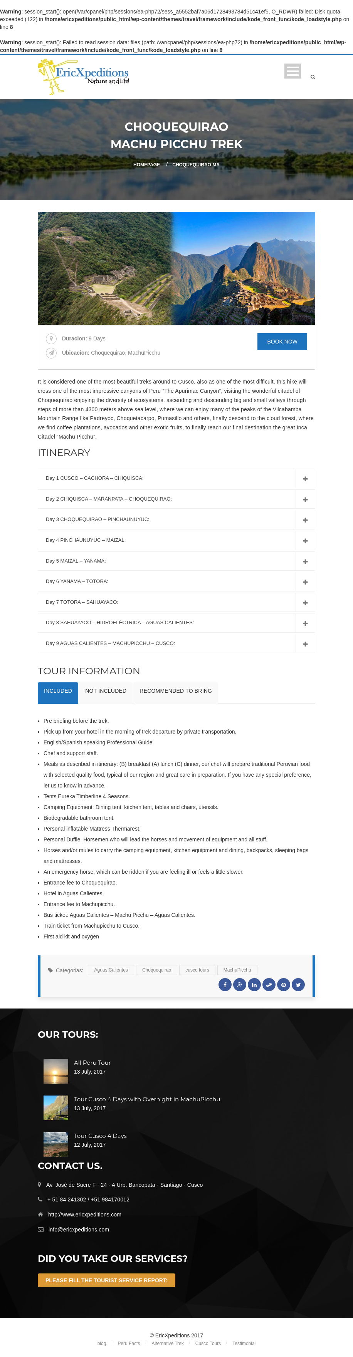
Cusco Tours (208, 1343)
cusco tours (197, 970)
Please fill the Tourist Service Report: (106, 1280)
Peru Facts (129, 1343)
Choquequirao (156, 970)
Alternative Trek (167, 1343)
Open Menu (292, 71)
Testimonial (244, 1343)
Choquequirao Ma (196, 165)
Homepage (146, 165)
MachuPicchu (237, 970)
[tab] (58, 693)
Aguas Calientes (111, 970)
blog (101, 1343)
